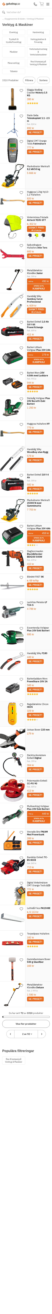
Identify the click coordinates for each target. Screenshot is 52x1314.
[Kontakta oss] (35, 4)
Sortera (43, 80)
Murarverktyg (14, 63)
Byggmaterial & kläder (15, 19)
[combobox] (26, 1034)
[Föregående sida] (10, 1034)
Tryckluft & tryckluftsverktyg (13, 40)
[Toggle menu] (48, 4)
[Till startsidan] (11, 4)
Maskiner (14, 52)
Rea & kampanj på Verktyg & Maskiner (38, 63)
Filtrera (29, 80)
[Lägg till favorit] (21, 90)
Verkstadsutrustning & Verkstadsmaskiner (38, 52)
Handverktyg (38, 32)
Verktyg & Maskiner (35, 19)
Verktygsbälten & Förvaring (38, 40)
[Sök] (3, 12)
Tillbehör (14, 71)
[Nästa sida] (42, 1034)
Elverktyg (13, 32)
